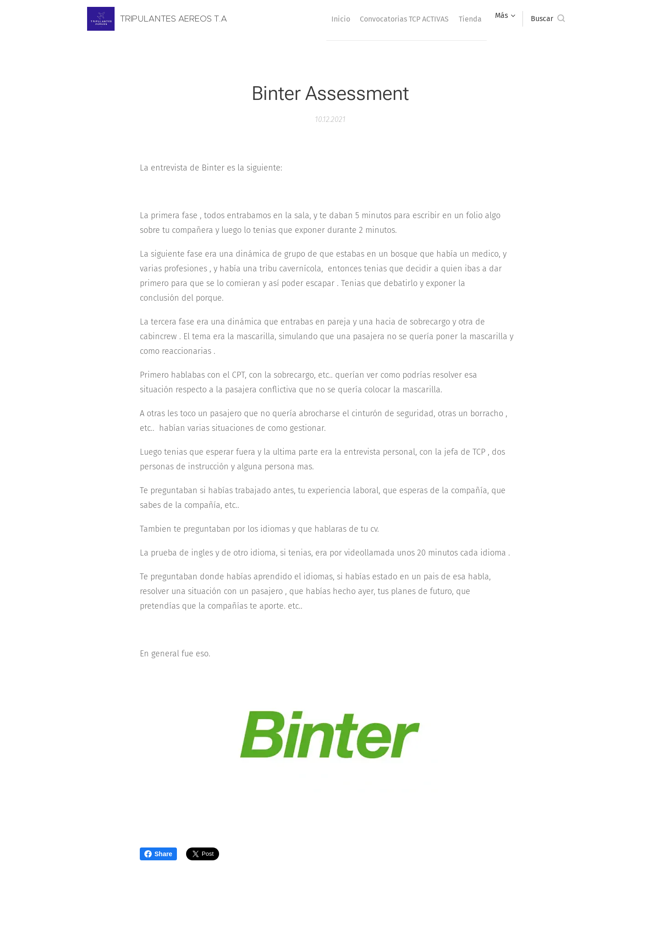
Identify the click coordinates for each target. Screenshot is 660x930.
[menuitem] (324, 19)
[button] (547, 19)
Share (158, 854)
